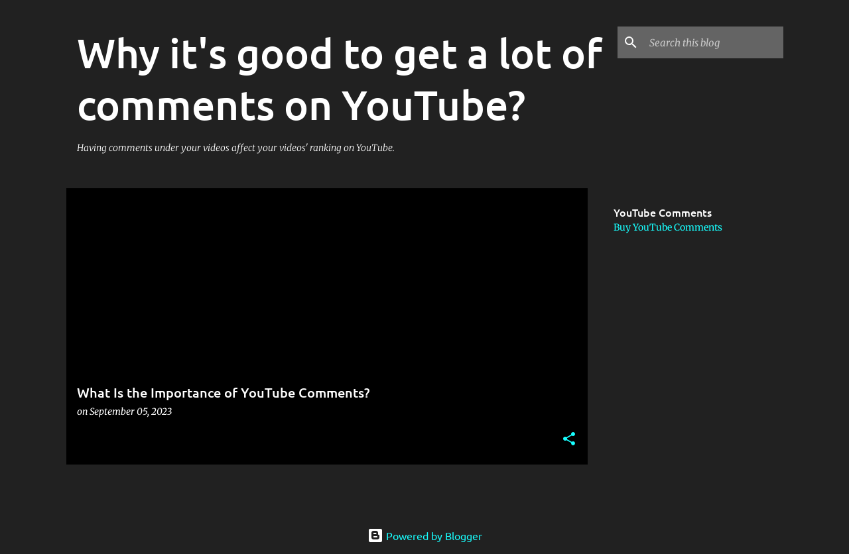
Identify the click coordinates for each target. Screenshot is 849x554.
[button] (569, 440)
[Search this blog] (713, 42)
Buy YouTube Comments (668, 227)
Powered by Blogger (424, 535)
